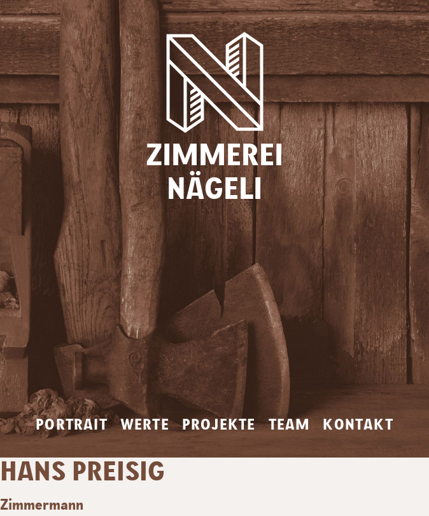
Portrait (72, 425)
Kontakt (358, 425)
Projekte (219, 425)
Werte (144, 425)
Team (290, 425)
